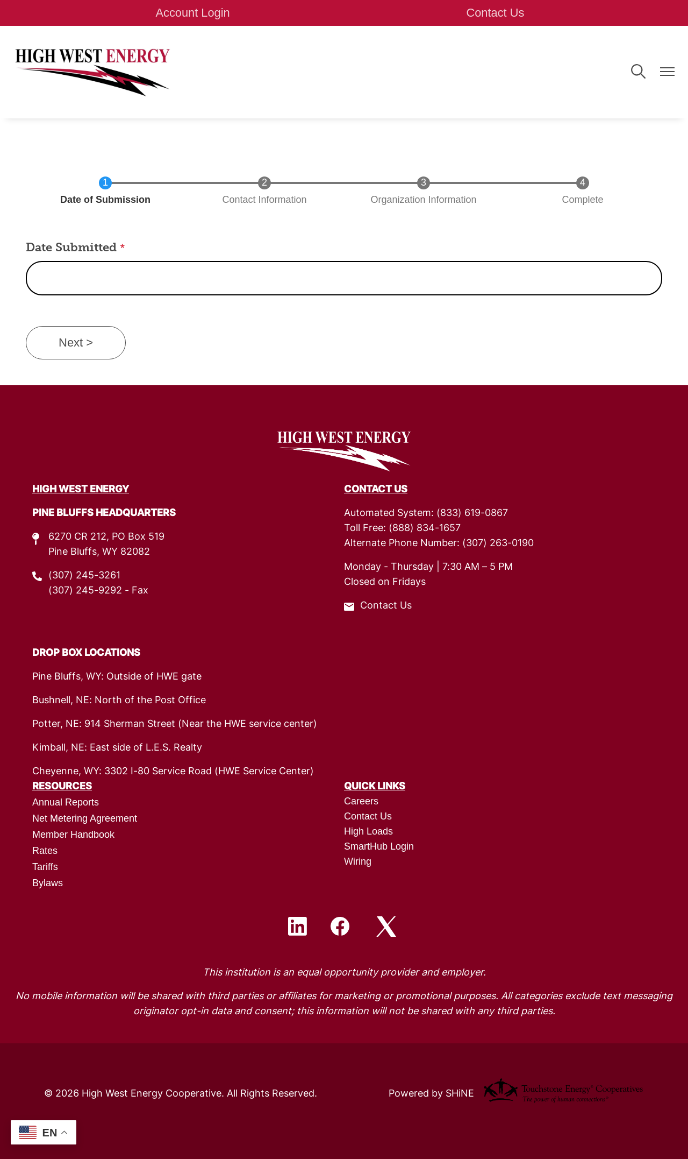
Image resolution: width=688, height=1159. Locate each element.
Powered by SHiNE (431, 1094)
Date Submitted (73, 247)
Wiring (357, 861)
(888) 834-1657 (425, 529)
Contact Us (494, 12)
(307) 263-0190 (498, 544)
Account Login (193, 12)
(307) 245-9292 (85, 591)
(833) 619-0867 (472, 513)
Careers (361, 801)
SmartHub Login (379, 846)
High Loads (368, 831)
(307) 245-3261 (84, 576)
